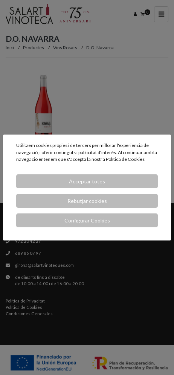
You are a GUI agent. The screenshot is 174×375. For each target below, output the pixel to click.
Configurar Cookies (87, 220)
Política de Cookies (125, 159)
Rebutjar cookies (87, 201)
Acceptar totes (87, 181)
